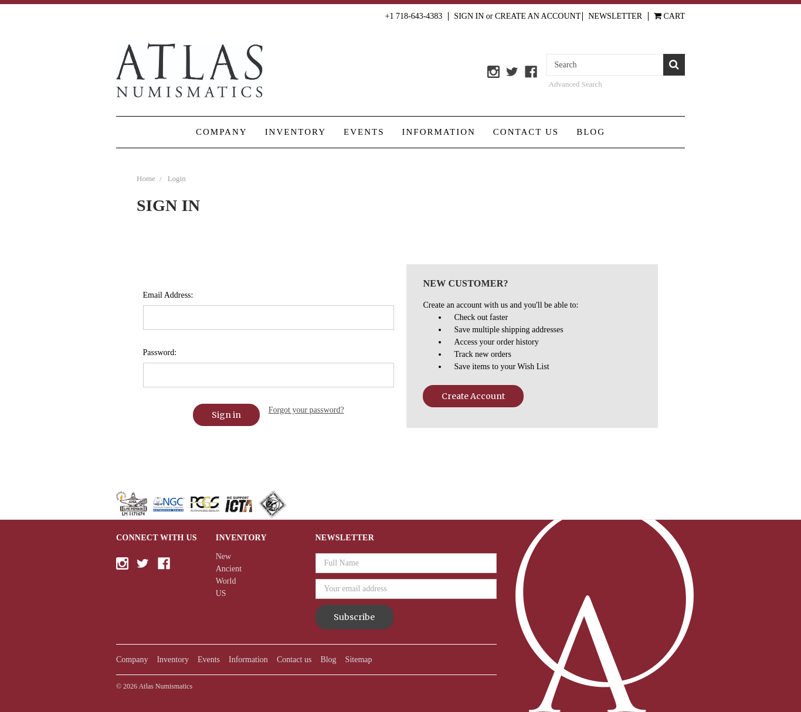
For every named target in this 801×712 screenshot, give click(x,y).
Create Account (473, 396)
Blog (590, 132)
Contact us (526, 132)
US (221, 593)
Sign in (469, 16)
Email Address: (168, 295)
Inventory (295, 132)
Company (221, 132)
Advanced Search (575, 84)
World (226, 581)
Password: (160, 352)
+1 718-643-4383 (414, 16)
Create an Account (538, 16)
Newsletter (615, 16)
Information (439, 132)
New (223, 556)
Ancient (229, 568)
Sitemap (358, 659)
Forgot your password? (306, 410)
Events (364, 132)
